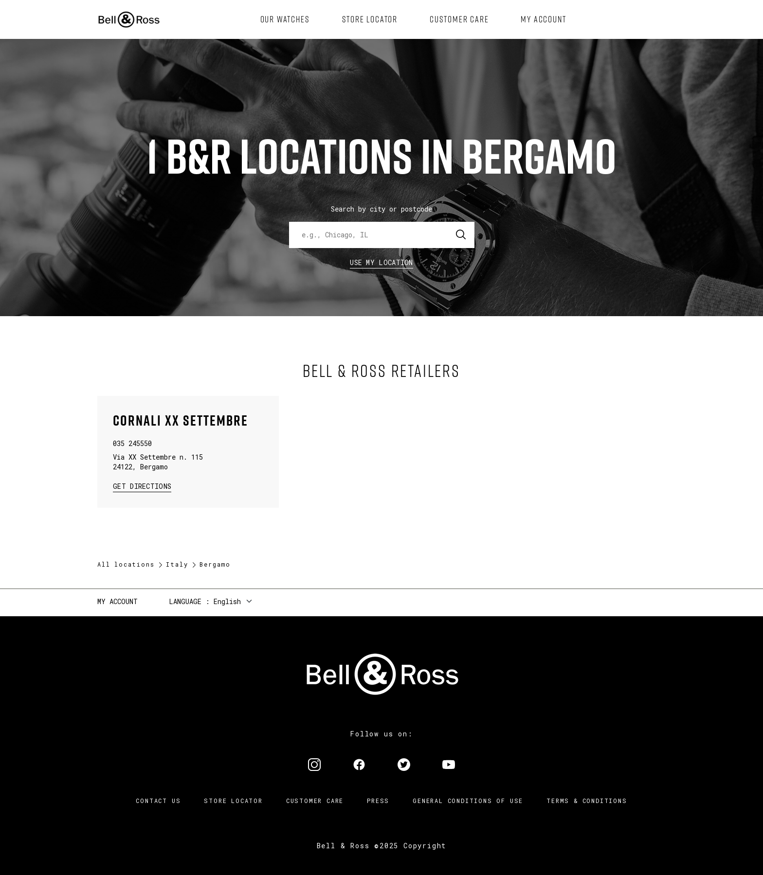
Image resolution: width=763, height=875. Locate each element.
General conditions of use (468, 800)
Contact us (158, 800)
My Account (117, 601)
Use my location (381, 262)
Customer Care (315, 800)
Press (378, 800)
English (227, 601)
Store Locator (233, 800)
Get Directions (142, 486)
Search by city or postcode (381, 209)
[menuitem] (285, 19)
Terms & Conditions (586, 800)
